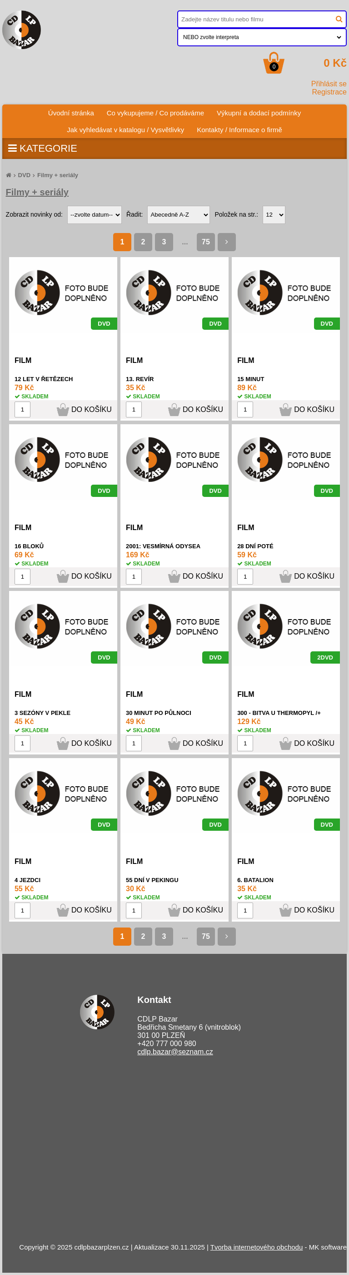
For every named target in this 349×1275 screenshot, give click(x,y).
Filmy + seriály (57, 175)
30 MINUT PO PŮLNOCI (158, 712)
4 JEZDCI (27, 880)
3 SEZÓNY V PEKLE (42, 712)
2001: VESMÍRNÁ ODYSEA (163, 546)
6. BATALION (255, 880)
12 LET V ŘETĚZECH (44, 379)
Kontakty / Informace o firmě (239, 130)
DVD (24, 175)
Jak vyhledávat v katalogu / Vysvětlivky (125, 130)
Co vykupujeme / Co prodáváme (155, 113)
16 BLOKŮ (29, 546)
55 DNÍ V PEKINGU (152, 880)
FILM (23, 360)
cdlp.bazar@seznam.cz (175, 1052)
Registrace (329, 92)
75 (206, 242)
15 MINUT (250, 379)
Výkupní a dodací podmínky (259, 113)
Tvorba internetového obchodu (256, 1247)
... (185, 242)
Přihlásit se (329, 84)
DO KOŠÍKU (91, 409)
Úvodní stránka (74, 110)
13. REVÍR (140, 379)
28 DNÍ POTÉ (255, 546)
